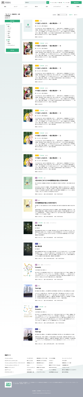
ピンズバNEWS (40, 369)
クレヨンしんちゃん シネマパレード (12, 365)
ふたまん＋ (51, 360)
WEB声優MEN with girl (53, 372)
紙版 (8, 41)
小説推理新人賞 (65, 365)
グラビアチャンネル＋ (41, 372)
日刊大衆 (51, 362)
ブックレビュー (40, 365)
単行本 (9, 31)
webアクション (8, 369)
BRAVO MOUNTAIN (53, 367)
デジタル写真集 (52, 358)
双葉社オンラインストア (9, 367)
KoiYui (28, 365)
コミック (9, 28)
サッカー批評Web (52, 369)
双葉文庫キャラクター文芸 (42, 358)
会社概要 (34, 390)
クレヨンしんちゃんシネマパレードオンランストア (15, 362)
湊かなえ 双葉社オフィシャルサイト (69, 369)
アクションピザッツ (31, 367)
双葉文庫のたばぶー (41, 362)
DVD (8, 35)
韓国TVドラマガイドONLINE (54, 365)
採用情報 (39, 390)
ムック (9, 30)
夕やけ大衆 (64, 360)
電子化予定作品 (65, 372)
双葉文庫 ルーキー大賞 (66, 362)
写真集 (9, 37)
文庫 (8, 33)
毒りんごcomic (30, 360)
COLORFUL (29, 369)
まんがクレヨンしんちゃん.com (11, 360)
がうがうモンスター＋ (9, 372)
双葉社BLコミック (30, 362)
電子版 (9, 43)
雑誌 (8, 26)
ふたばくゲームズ (65, 367)
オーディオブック (11, 45)
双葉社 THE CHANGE (41, 367)
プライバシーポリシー (46, 390)
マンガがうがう (30, 358)
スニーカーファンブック (67, 358)
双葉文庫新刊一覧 (30, 372)
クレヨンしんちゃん (9, 358)
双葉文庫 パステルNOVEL (42, 360)
